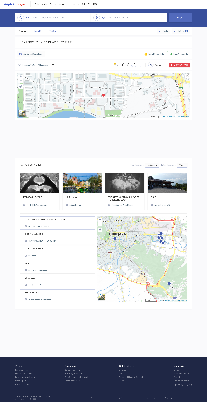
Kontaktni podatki (156, 54)
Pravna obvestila (181, 380)
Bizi (83, 4)
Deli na (183, 31)
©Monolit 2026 (172, 117)
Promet (53, 4)
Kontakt (132, 398)
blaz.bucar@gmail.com (33, 54)
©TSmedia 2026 (183, 117)
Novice (45, 4)
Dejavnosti (94, 398)
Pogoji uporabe (171, 398)
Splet (37, 4)
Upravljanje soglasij (183, 384)
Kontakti (37, 31)
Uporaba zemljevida (24, 373)
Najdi (180, 17)
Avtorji (177, 377)
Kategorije (119, 398)
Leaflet (163, 117)
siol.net (76, 4)
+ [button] (21, 77)
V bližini (52, 31)
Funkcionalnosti (22, 370)
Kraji (107, 398)
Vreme (61, 4)
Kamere (158, 65)
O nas (176, 370)
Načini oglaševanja (73, 373)
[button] (20, 86)
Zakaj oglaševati (72, 370)
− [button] (21, 81)
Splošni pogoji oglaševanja (77, 377)
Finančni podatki (180, 54)
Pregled (22, 31)
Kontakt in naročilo (73, 380)
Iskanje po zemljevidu (25, 377)
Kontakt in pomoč (182, 373)
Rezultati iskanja (22, 384)
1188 (95, 4)
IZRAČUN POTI (181, 65)
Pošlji (165, 31)
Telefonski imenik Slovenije (131, 377)
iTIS (89, 4)
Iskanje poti (20, 380)
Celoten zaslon (187, 76)
